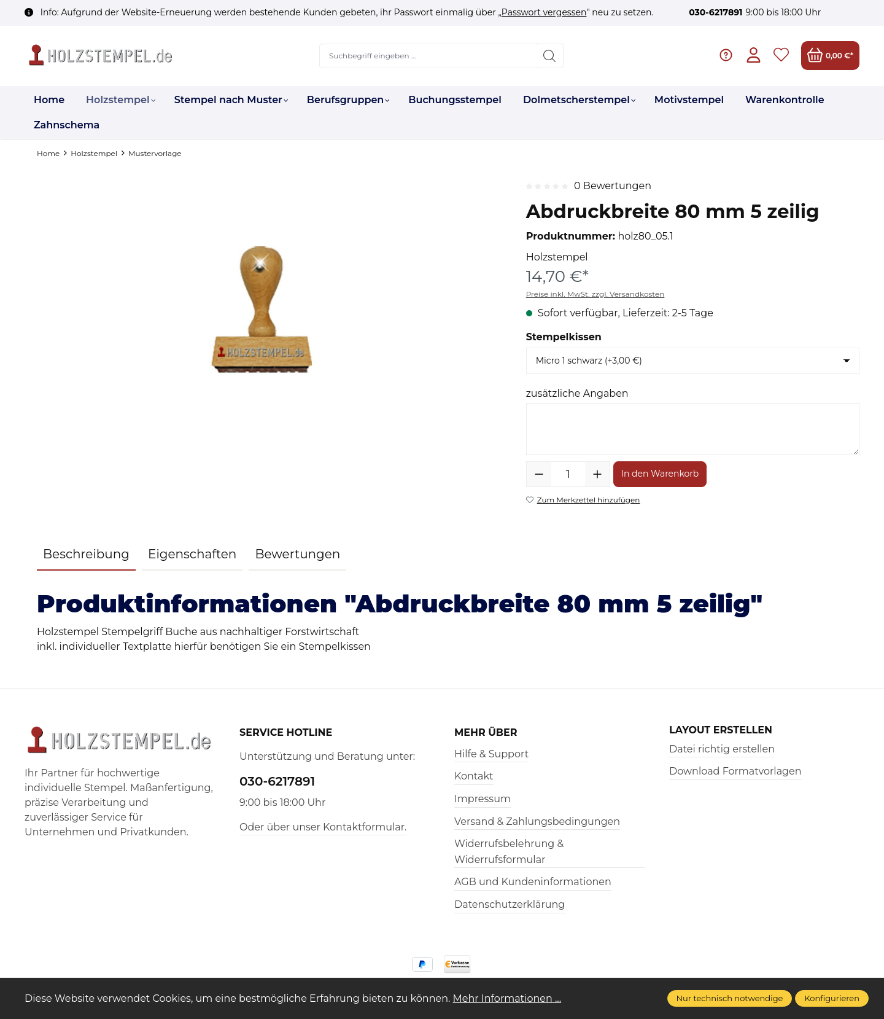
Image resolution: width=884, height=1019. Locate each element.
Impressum (482, 799)
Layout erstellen (720, 730)
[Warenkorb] (830, 55)
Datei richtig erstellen (722, 749)
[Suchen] (550, 56)
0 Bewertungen (612, 186)
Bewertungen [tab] (297, 554)
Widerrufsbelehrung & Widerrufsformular (509, 851)
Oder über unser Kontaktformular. (322, 827)
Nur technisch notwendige (730, 998)
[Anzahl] (568, 474)
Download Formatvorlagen (735, 771)
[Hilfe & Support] (726, 55)
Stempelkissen (564, 337)
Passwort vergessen (544, 12)
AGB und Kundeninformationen (532, 882)
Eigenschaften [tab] (192, 554)
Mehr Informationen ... (507, 998)
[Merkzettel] (781, 55)
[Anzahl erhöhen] (597, 474)
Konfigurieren (831, 998)
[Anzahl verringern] (539, 474)
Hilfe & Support (491, 754)
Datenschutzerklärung (509, 904)
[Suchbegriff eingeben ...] (428, 56)
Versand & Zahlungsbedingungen (537, 821)
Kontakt (474, 776)
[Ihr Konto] (753, 55)
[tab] (86, 555)
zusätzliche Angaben (577, 393)
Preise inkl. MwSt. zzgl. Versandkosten (595, 294)
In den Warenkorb (660, 473)
